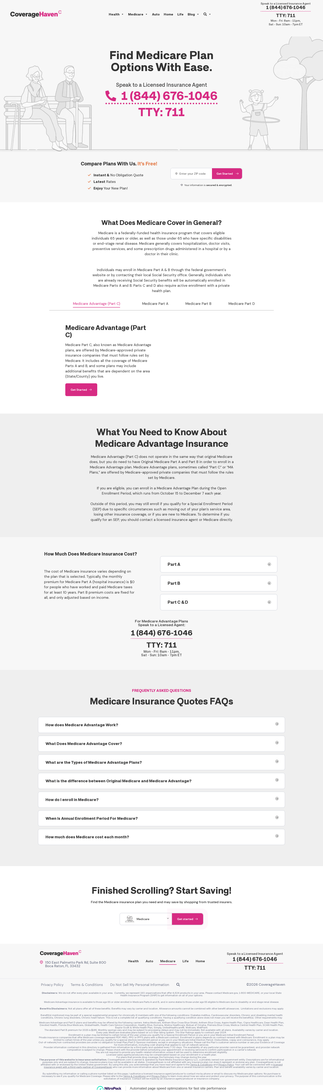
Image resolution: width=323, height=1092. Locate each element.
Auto (156, 14)
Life (180, 14)
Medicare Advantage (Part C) (96, 311)
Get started (187, 926)
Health (116, 14)
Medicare (138, 14)
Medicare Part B (198, 311)
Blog (193, 14)
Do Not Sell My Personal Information (139, 984)
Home (168, 14)
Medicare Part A (155, 311)
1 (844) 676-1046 (285, 7)
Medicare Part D (241, 311)
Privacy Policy (52, 984)
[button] (207, 14)
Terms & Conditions (87, 984)
